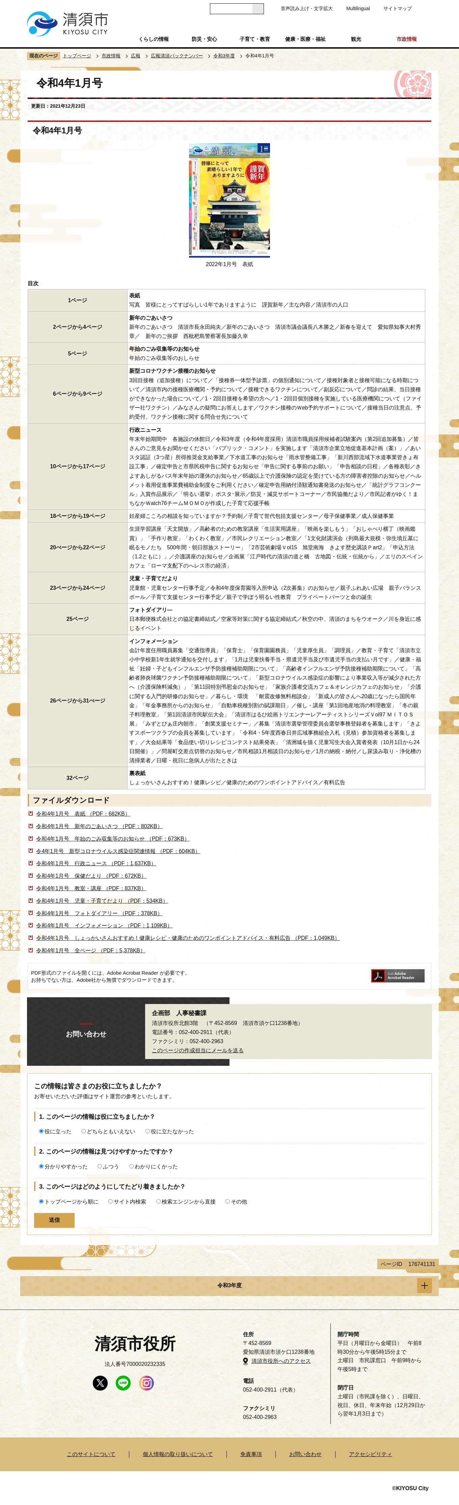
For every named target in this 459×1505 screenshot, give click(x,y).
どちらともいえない (111, 1131)
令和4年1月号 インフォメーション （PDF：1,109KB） (104, 925)
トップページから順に (72, 1202)
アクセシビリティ (370, 1454)
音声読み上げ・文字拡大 (307, 8)
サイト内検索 (130, 1202)
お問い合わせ (305, 1454)
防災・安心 (204, 39)
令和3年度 (224, 55)
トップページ (77, 55)
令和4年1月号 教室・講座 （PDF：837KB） (91, 888)
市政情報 (407, 39)
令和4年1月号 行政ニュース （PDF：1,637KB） (96, 863)
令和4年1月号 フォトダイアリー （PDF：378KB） (99, 913)
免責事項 (251, 1454)
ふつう (111, 1166)
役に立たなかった (172, 1131)
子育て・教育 (255, 39)
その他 (239, 1202)
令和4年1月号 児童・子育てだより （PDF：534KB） (102, 901)
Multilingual (358, 8)
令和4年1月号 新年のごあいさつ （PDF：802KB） (99, 826)
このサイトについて (91, 1454)
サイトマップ (397, 8)
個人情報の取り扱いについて (178, 1454)
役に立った (58, 1131)
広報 (135, 55)
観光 (356, 39)
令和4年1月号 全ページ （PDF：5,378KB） (90, 950)
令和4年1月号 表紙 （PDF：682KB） (83, 814)
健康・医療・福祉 (305, 39)
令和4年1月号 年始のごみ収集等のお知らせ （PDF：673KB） (112, 839)
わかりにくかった (156, 1166)
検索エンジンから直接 (189, 1202)
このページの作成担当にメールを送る (198, 1050)
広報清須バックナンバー (177, 55)
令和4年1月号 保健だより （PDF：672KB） (91, 876)
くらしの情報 (153, 39)
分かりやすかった (66, 1166)
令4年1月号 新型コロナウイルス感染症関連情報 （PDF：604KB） (118, 851)
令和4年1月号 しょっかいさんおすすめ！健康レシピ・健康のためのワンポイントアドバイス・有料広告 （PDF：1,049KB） (188, 938)
